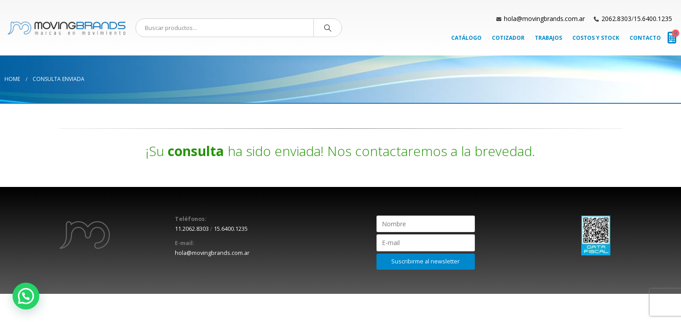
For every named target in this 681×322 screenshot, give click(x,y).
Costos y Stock (595, 38)
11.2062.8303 (192, 229)
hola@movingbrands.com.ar (544, 18)
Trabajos (548, 38)
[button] (26, 296)
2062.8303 (616, 18)
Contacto (645, 38)
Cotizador (508, 38)
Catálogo (466, 38)
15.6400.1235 (653, 18)
